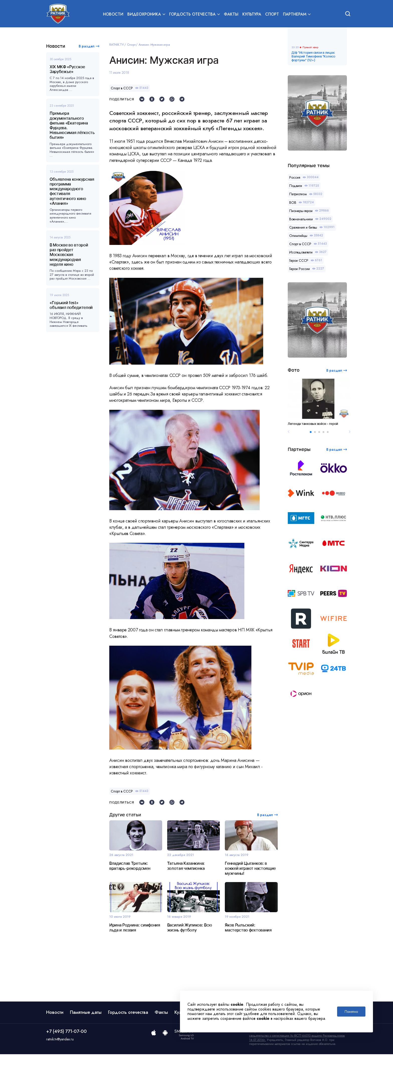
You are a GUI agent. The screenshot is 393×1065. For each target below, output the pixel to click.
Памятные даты (86, 1023)
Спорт (272, 14)
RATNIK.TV (116, 44)
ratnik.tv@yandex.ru (60, 1049)
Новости (113, 14)
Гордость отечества (128, 1023)
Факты (231, 14)
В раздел (86, 46)
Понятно (351, 1011)
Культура (251, 14)
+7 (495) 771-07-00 (66, 1042)
